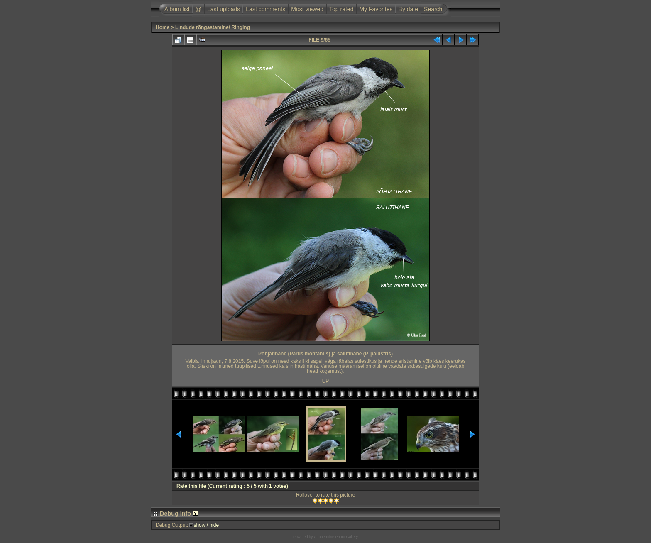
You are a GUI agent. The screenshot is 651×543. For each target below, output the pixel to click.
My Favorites (375, 9)
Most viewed (307, 9)
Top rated (341, 9)
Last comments (265, 9)
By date (408, 9)
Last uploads (223, 9)
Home (162, 27)
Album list (177, 9)
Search (433, 9)
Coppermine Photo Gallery (336, 537)
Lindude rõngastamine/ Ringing (212, 27)
